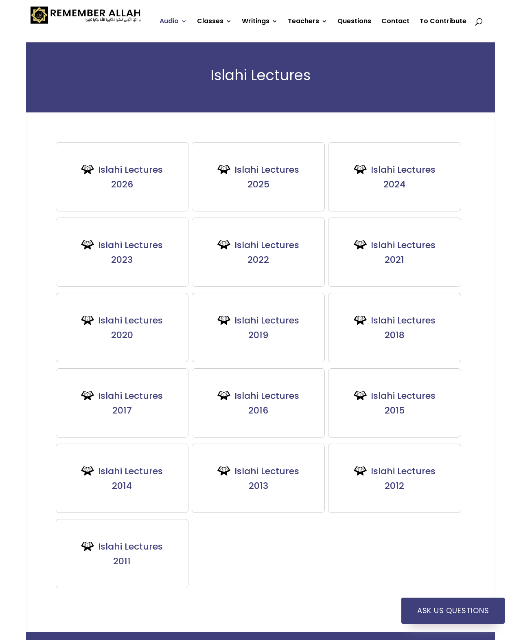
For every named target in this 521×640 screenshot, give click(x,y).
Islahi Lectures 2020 (130, 327)
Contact (395, 22)
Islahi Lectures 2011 (130, 553)
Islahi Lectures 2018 (403, 327)
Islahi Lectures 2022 (266, 252)
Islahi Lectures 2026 (130, 177)
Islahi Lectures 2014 (130, 478)
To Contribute (443, 22)
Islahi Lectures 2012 (403, 478)
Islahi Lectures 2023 (130, 252)
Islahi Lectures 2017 (130, 403)
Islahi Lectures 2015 (403, 403)
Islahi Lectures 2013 (266, 478)
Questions (354, 22)
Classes (210, 22)
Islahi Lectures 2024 (403, 177)
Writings (255, 22)
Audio (169, 22)
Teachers (303, 22)
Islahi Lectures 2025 (266, 177)
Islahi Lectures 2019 (266, 327)
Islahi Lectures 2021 (403, 252)
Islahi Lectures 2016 (266, 403)
